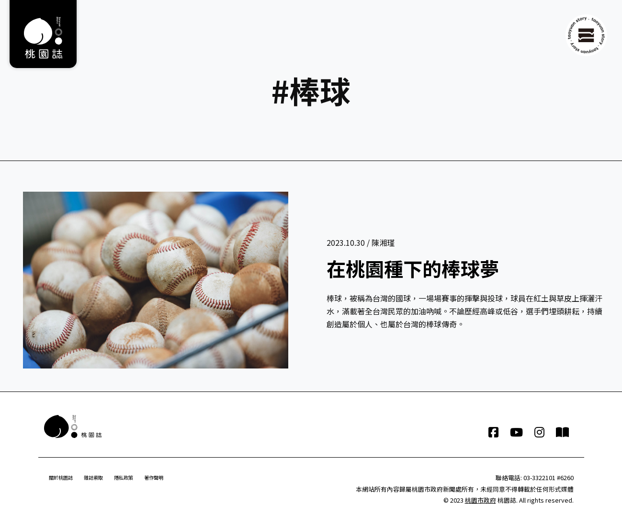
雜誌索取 (93, 477)
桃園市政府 (480, 500)
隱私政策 (123, 477)
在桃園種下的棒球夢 (413, 268)
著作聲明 (153, 477)
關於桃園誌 (61, 477)
